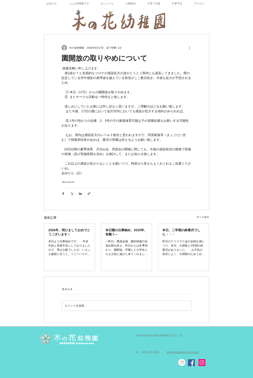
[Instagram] (202, 362)
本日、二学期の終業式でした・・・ (181, 232)
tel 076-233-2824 (147, 352)
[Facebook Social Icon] (191, 362)
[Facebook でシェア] (63, 193)
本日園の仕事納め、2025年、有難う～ (126, 232)
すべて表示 (203, 217)
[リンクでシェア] (89, 193)
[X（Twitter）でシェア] (71, 193)
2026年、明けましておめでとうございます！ (69, 232)
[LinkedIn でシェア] (80, 193)
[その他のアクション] (189, 48)
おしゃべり (68, 181)
